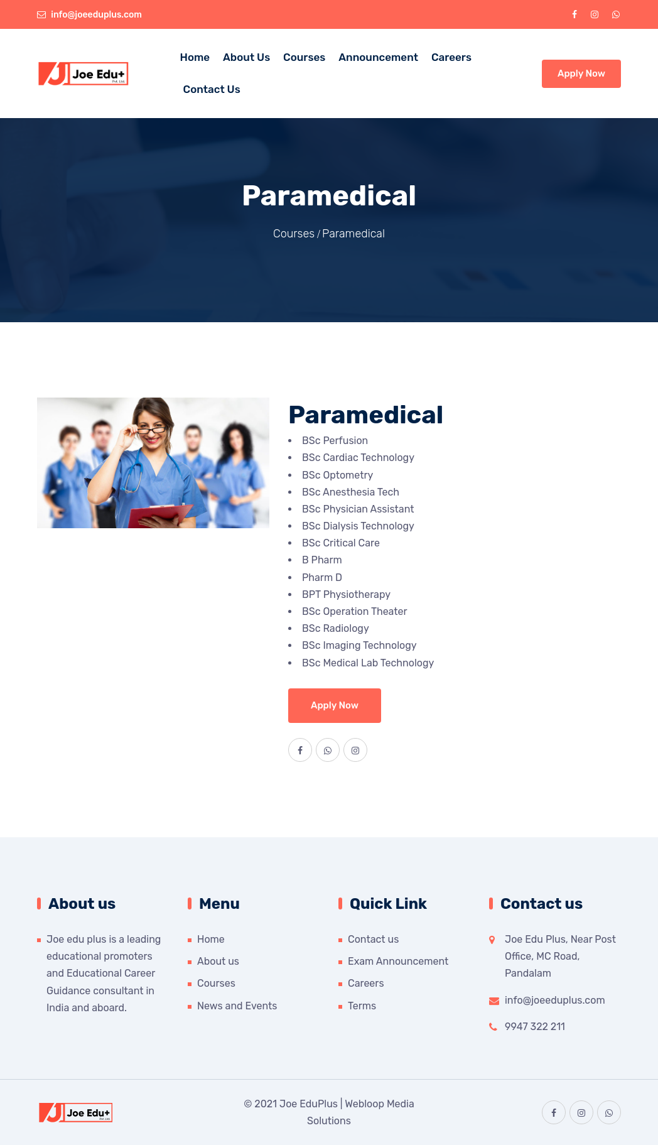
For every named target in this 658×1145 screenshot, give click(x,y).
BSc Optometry (337, 475)
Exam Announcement (398, 961)
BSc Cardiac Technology (358, 458)
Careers (451, 57)
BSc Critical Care (341, 543)
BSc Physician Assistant (358, 509)
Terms (362, 1006)
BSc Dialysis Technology (358, 526)
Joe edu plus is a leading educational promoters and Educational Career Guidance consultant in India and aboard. (103, 973)
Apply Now (581, 73)
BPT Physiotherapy (346, 594)
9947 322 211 (535, 1027)
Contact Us (211, 89)
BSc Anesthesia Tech (350, 492)
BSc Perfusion (335, 441)
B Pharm (322, 560)
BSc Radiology (335, 628)
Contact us (373, 939)
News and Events (237, 1006)
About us (246, 57)
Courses (304, 57)
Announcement (378, 57)
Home (195, 57)
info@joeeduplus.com (96, 14)
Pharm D (322, 577)
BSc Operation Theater (354, 611)
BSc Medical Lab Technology (368, 663)
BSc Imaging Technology (359, 645)
